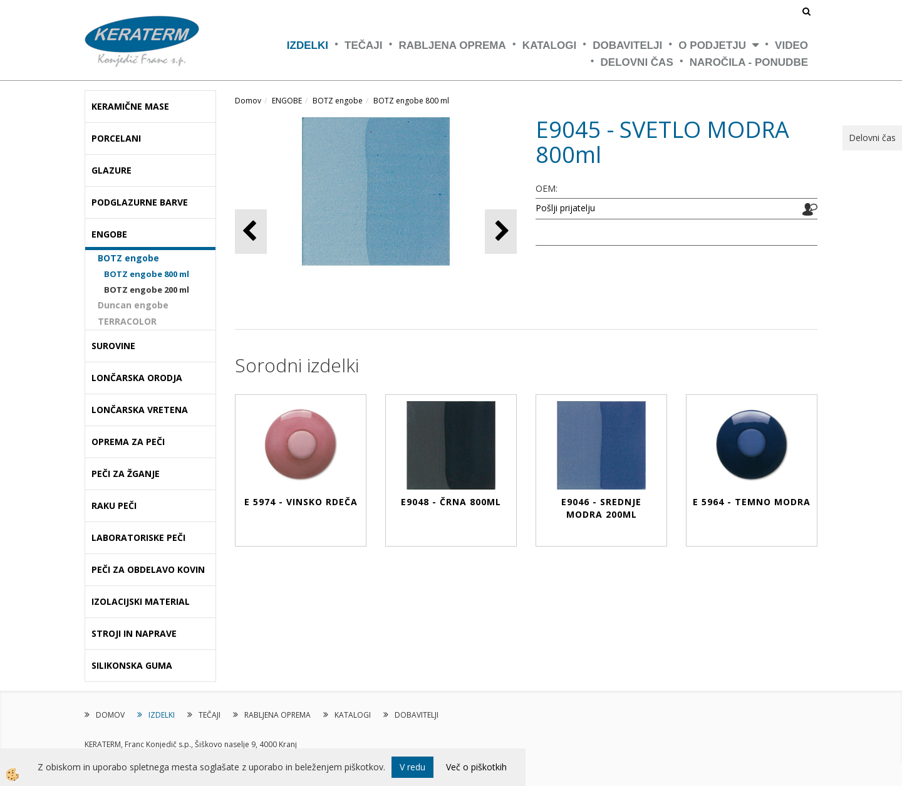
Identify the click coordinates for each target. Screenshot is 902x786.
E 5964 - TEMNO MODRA (752, 502)
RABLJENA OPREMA (452, 45)
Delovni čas (637, 62)
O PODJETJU (712, 45)
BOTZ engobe (128, 258)
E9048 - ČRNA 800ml (451, 502)
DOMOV (110, 715)
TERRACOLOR (127, 321)
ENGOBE (287, 100)
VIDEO (791, 45)
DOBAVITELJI (627, 45)
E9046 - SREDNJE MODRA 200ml (601, 508)
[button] (501, 231)
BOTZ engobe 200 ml (146, 289)
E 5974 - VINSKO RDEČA (301, 502)
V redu (412, 767)
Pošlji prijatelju (565, 208)
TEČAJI (363, 45)
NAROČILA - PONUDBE (749, 62)
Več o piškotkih (476, 767)
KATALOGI (549, 45)
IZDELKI (307, 45)
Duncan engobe (133, 305)
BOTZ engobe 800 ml (146, 274)
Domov (248, 100)
